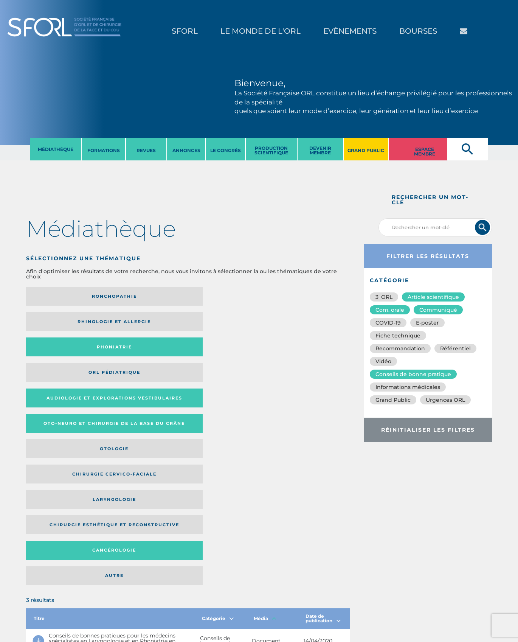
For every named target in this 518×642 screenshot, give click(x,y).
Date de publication (323, 400)
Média (265, 400)
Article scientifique (433, 297)
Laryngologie (63, 354)
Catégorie (218, 400)
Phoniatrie (225, 296)
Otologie (225, 324)
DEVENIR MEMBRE (320, 150)
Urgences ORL (445, 399)
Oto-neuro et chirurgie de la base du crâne (138, 324)
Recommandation (400, 348)
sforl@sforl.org (134, 595)
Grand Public (393, 399)
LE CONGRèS (225, 150)
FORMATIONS (103, 150)
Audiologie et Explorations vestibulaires (54, 324)
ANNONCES (186, 150)
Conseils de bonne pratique (413, 374)
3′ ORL (383, 297)
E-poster (427, 322)
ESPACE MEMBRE (424, 151)
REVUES (146, 150)
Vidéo (383, 361)
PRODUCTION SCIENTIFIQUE (271, 150)
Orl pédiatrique (306, 296)
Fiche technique (397, 335)
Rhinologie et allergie (135, 296)
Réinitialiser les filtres (428, 429)
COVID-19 (388, 322)
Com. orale (389, 309)
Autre (306, 354)
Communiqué (438, 309)
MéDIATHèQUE (55, 149)
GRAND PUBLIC (365, 150)
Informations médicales (407, 387)
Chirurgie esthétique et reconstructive (138, 355)
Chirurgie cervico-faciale (305, 324)
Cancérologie (225, 354)
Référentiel (455, 348)
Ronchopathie (63, 296)
